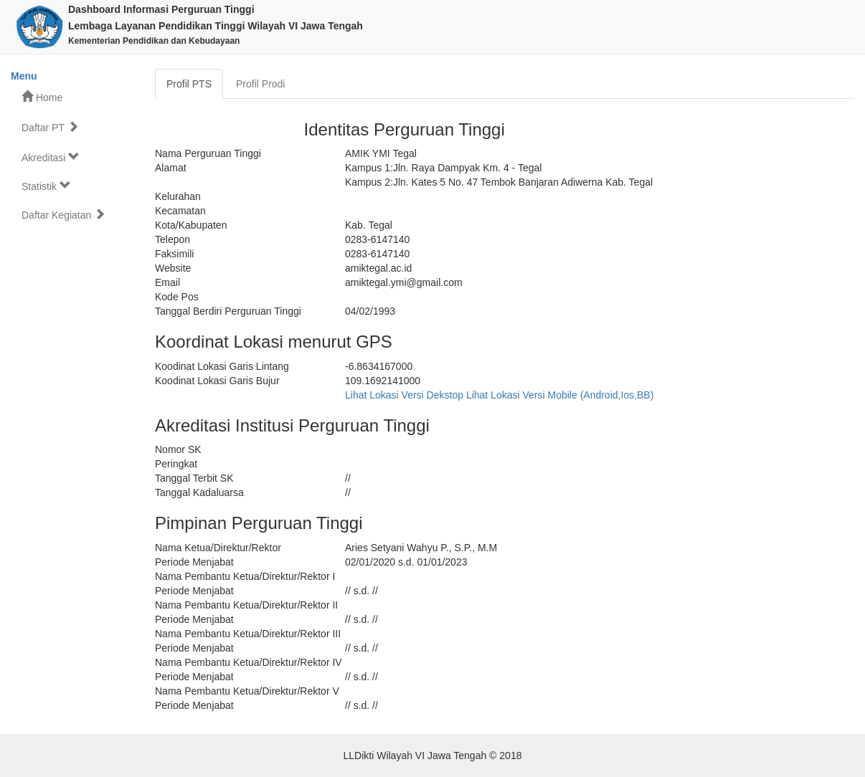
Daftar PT (50, 127)
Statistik (46, 186)
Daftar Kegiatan (63, 215)
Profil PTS (189, 84)
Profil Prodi (260, 84)
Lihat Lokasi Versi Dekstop (404, 395)
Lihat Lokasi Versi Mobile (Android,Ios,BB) (559, 395)
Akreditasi (51, 157)
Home (42, 97)
